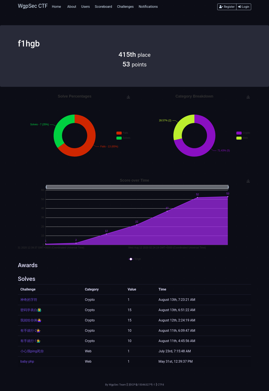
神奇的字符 (28, 300)
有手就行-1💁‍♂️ (30, 341)
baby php (27, 361)
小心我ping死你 (32, 351)
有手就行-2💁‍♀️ (30, 331)
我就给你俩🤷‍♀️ (30, 320)
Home (56, 7)
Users (85, 7)
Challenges (125, 7)
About (71, 7)
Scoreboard (103, 7)
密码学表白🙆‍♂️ (30, 310)
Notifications (148, 7)
